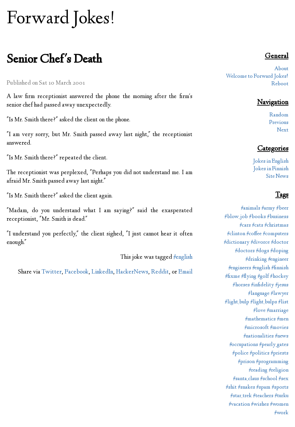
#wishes (260, 404)
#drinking (256, 259)
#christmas (276, 225)
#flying (248, 276)
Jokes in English (270, 161)
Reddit (160, 272)
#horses (241, 285)
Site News (277, 176)
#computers (275, 234)
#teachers (263, 396)
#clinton (236, 234)
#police (240, 353)
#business (277, 217)
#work (281, 413)
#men (282, 319)
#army (268, 208)
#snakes (246, 387)
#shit (231, 387)
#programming (272, 362)
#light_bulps (263, 302)
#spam (263, 387)
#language (258, 293)
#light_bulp (237, 302)
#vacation (239, 404)
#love (259, 311)
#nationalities (259, 336)
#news (281, 336)
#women (279, 404)
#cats (257, 225)
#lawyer (279, 293)
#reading (258, 370)
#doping (279, 251)
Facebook (76, 272)
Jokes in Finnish (270, 169)
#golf (263, 276)
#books (257, 217)
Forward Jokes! (61, 19)
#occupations (243, 345)
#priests (279, 353)
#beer (282, 208)
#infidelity (262, 285)
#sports (280, 387)
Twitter (52, 272)
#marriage (277, 311)
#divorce (260, 242)
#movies (279, 328)
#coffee (254, 234)
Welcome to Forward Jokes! (257, 76)
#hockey (279, 276)
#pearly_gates (273, 345)
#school (268, 379)
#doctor (279, 242)
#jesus (281, 285)
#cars (245, 225)
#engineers (239, 268)
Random (278, 115)
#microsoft (257, 328)
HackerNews (132, 272)
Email (185, 272)
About (281, 69)
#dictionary (236, 242)
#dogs (262, 251)
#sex (283, 379)
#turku (281, 396)
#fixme (232, 276)
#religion (278, 370)
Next (282, 130)
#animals (250, 208)
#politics (259, 353)
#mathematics (260, 319)
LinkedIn (102, 272)
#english (182, 257)
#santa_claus (246, 379)
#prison (246, 362)
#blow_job (236, 217)
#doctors (245, 251)
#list (283, 302)
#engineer (278, 259)
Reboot (279, 84)
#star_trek (241, 396)
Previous (278, 123)
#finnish (279, 268)
